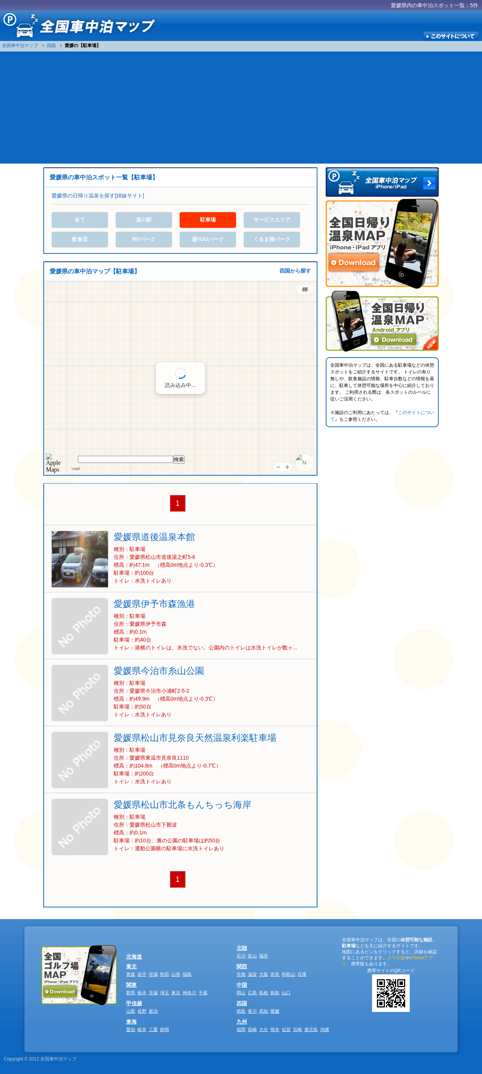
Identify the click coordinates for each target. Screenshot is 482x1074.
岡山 (241, 992)
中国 (241, 985)
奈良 (274, 974)
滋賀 (252, 974)
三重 (153, 1029)
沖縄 (324, 1029)
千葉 (202, 992)
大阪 (263, 974)
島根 (263, 992)
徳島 (241, 1011)
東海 (131, 1022)
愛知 (130, 1029)
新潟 (153, 1011)
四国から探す (295, 271)
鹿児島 (311, 1029)
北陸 (241, 948)
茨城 (153, 992)
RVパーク (143, 239)
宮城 (153, 974)
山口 (286, 992)
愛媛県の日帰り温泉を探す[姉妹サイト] (98, 196)
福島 (187, 974)
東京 (175, 992)
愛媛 (274, 1011)
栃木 (141, 992)
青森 (130, 974)
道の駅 (144, 220)
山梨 (130, 1011)
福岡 (241, 1029)
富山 (252, 956)
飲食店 (80, 239)
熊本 (274, 1029)
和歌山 (288, 974)
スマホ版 (396, 957)
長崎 (252, 1029)
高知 (263, 1011)
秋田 (164, 974)
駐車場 (208, 220)
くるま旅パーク (271, 239)
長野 (141, 1011)
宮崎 (297, 1029)
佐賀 (286, 1029)
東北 (131, 966)
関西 (241, 966)
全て (80, 220)
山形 (175, 974)
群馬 (130, 992)
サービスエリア (271, 220)
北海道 (134, 957)
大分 (263, 1029)
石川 (241, 956)
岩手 (141, 974)
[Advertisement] (241, 107)
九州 (241, 1022)
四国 (241, 1003)
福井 (263, 956)
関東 (131, 985)
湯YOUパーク (208, 239)
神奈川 (189, 992)
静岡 (164, 1029)
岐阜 (141, 1029)
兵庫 (302, 974)
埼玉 (164, 992)
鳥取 (274, 992)
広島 (252, 992)
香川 (252, 1011)
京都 (241, 974)
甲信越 (134, 1003)
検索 (179, 459)
